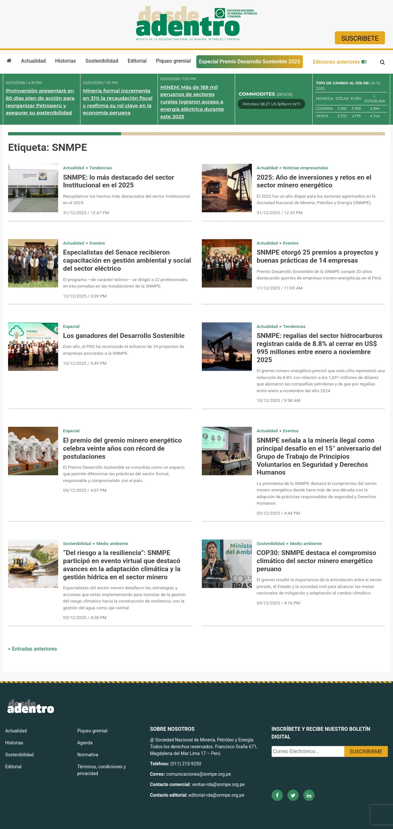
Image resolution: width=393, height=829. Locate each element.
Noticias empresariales (305, 167)
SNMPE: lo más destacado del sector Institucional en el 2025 (118, 181)
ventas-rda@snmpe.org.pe (218, 784)
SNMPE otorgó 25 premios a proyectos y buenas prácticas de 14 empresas (317, 256)
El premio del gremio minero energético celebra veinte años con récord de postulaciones (122, 448)
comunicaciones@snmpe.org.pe (199, 774)
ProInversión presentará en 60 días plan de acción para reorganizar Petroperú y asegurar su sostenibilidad (40, 102)
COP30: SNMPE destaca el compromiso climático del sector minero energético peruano (316, 561)
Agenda (85, 742)
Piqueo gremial (173, 61)
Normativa (87, 754)
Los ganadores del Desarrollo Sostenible (123, 336)
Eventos (97, 243)
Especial (71, 326)
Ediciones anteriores (340, 62)
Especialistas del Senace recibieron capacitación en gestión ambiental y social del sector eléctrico (127, 260)
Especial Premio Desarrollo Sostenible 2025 (249, 61)
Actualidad (33, 61)
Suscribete (359, 38)
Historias (65, 61)
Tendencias (100, 167)
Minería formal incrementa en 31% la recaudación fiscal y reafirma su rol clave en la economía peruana (117, 102)
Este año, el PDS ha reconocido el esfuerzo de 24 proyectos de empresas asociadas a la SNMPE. (123, 349)
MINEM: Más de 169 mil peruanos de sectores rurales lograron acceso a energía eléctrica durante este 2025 (192, 102)
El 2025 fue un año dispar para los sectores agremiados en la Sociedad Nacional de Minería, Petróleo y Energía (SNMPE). (316, 199)
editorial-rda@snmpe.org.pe (216, 795)
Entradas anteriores (34, 649)
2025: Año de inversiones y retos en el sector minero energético (314, 181)
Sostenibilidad (101, 61)
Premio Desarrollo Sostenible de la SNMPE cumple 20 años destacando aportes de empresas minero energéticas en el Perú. (319, 274)
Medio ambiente (112, 543)
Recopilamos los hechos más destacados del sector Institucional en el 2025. (126, 199)
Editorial (137, 61)
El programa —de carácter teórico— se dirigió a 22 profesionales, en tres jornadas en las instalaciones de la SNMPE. (125, 283)
